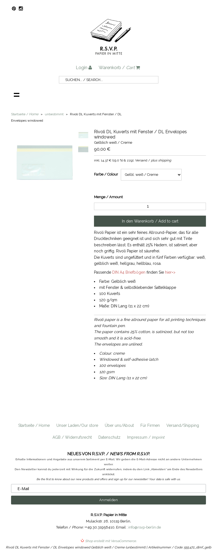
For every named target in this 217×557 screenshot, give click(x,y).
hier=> (170, 272)
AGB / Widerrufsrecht (72, 437)
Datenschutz (109, 437)
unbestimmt (54, 114)
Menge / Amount (108, 197)
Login (84, 67)
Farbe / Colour (106, 174)
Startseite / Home (34, 425)
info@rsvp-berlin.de (144, 527)
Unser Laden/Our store (77, 425)
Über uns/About (119, 425)
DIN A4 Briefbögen (128, 272)
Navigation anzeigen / (16, 94)
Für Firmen (150, 425)
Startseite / (24, 114)
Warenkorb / (119, 67)
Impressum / (145, 437)
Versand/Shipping (182, 425)
